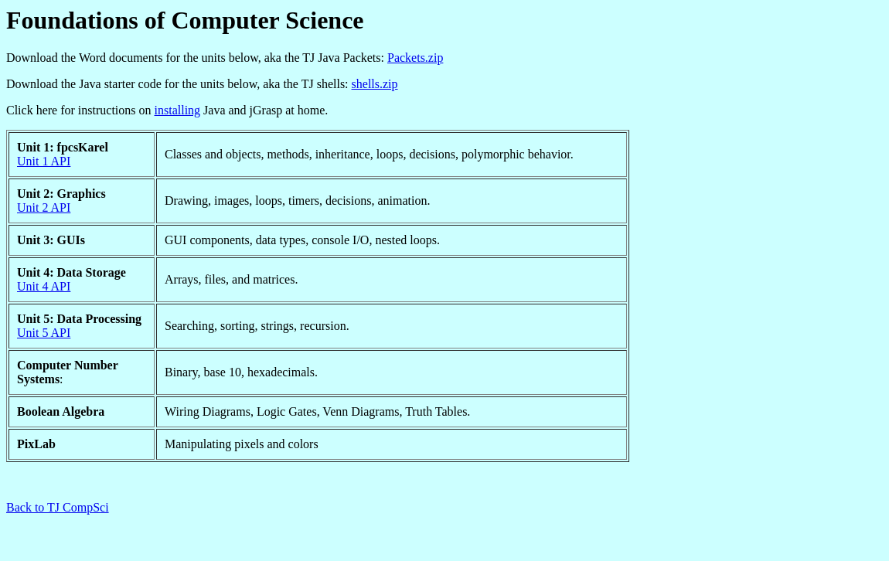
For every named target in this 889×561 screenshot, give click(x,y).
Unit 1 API (43, 161)
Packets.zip (415, 57)
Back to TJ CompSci (57, 507)
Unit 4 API (43, 286)
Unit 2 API (43, 207)
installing (178, 110)
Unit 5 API (43, 332)
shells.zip (375, 83)
